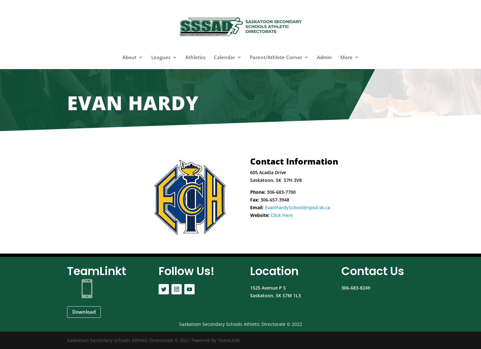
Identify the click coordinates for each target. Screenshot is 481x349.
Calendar (224, 57)
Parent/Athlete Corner (276, 57)
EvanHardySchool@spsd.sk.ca (297, 207)
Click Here (282, 215)
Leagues (161, 57)
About (129, 57)
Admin (324, 57)
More (346, 57)
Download (84, 312)
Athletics (195, 57)
